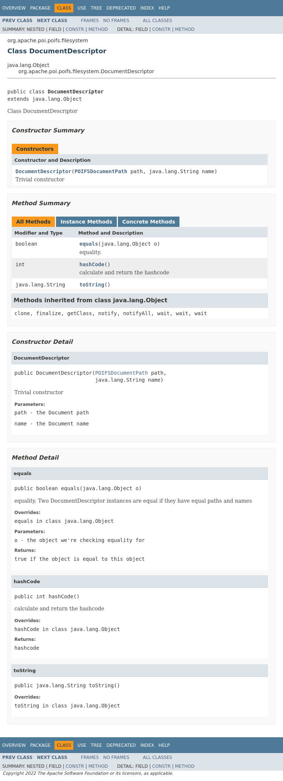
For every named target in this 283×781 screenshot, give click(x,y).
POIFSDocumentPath (100, 171)
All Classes (157, 20)
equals (89, 244)
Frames (90, 20)
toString (92, 285)
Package (40, 8)
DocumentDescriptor (43, 171)
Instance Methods (86, 222)
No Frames (116, 20)
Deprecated (121, 8)
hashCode (92, 264)
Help (164, 8)
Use (81, 8)
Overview (14, 8)
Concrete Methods (148, 222)
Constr (75, 29)
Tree (96, 8)
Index (147, 8)
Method (98, 29)
